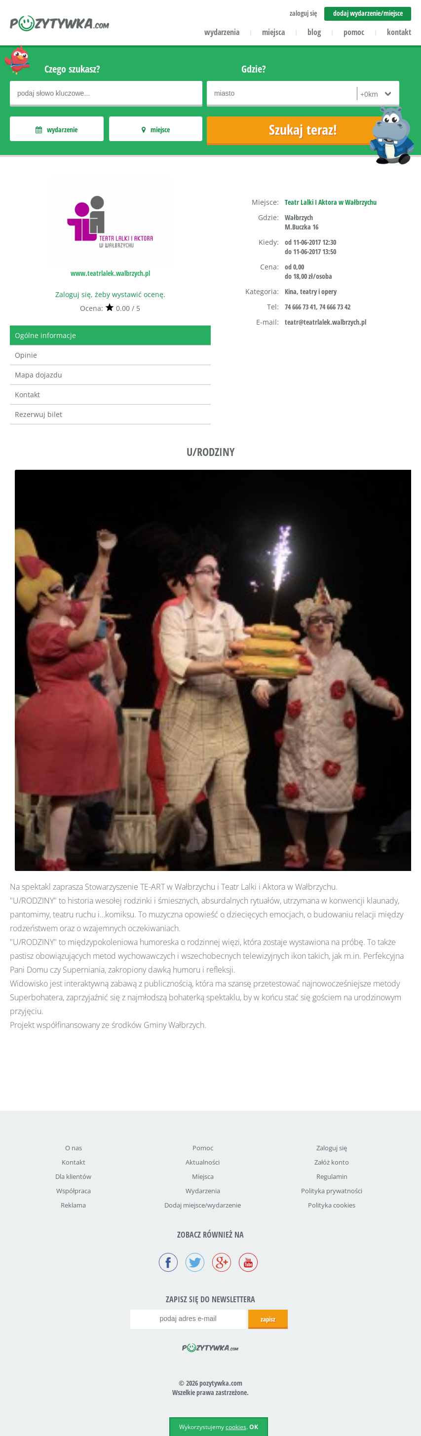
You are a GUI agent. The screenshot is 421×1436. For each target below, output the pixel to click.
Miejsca (203, 1176)
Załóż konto (331, 1162)
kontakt (399, 32)
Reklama (73, 1205)
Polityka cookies (331, 1205)
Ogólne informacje (45, 335)
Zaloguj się (331, 1147)
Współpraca (73, 1190)
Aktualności (203, 1162)
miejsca (273, 32)
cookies (236, 1427)
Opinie (26, 355)
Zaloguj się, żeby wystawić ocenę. (110, 294)
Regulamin (331, 1176)
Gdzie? (253, 69)
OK (253, 1427)
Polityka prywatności (331, 1190)
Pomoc (202, 1147)
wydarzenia (221, 32)
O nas (73, 1147)
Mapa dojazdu (38, 374)
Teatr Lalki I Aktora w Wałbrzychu (331, 202)
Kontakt (27, 394)
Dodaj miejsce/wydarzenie (202, 1205)
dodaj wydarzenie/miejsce (368, 13)
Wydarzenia (203, 1190)
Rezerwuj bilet (38, 414)
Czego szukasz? (72, 69)
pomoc (354, 32)
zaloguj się (303, 13)
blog (314, 32)
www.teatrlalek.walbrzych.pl (110, 273)
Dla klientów (73, 1176)
